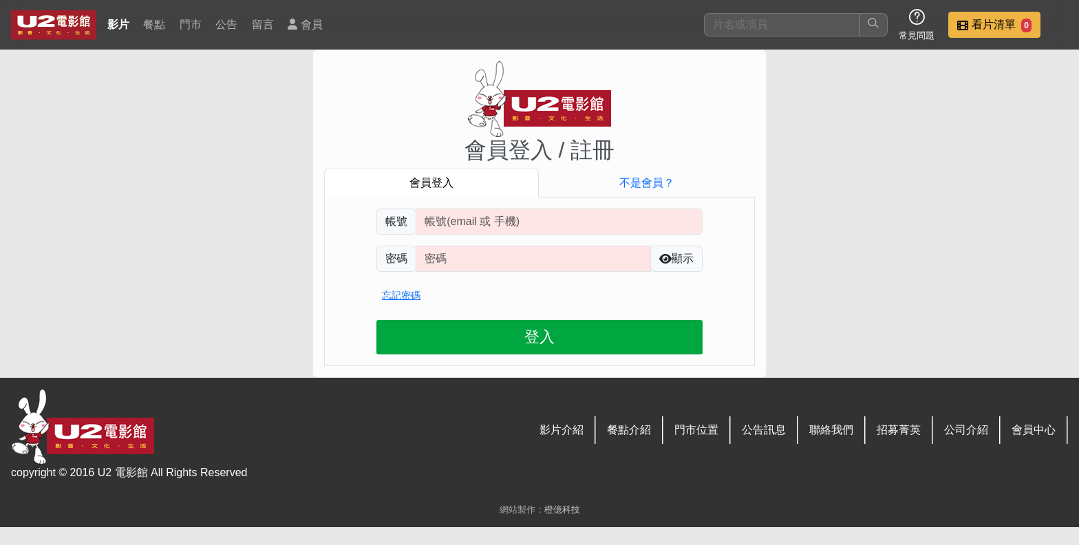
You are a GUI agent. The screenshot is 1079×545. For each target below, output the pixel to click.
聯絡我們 (831, 430)
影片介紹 (562, 430)
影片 (118, 24)
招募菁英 (899, 430)
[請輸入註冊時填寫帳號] (559, 222)
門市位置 (696, 430)
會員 (305, 24)
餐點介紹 (629, 430)
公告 (226, 24)
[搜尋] (781, 24)
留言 (263, 24)
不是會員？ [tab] (646, 183)
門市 (191, 24)
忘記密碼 (401, 295)
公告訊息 (764, 430)
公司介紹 (966, 430)
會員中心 (1034, 430)
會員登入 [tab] (431, 183)
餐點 (154, 24)
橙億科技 (562, 509)
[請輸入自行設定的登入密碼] (533, 259)
